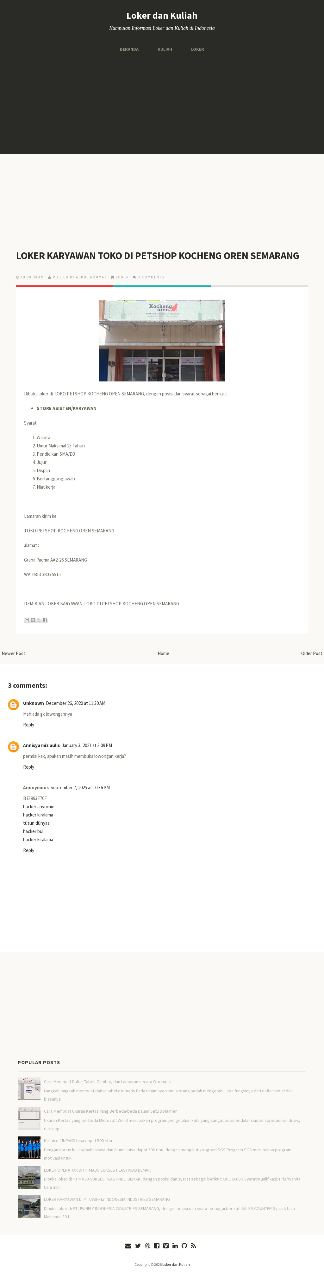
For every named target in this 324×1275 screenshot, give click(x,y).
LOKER (122, 277)
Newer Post (13, 653)
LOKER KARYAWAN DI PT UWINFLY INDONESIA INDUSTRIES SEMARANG (107, 1199)
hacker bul (33, 831)
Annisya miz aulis (41, 745)
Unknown (33, 703)
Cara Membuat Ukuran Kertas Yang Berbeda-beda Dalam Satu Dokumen (111, 1111)
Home (163, 653)
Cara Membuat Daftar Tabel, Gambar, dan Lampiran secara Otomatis (107, 1081)
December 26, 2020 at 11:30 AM (75, 703)
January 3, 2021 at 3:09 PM (87, 745)
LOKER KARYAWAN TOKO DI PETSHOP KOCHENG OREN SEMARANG (157, 255)
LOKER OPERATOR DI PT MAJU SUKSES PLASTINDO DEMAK (97, 1170)
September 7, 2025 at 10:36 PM (80, 787)
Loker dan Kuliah (162, 15)
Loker (197, 49)
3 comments (151, 277)
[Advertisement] (162, 103)
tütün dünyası (37, 823)
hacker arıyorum (38, 806)
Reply (28, 725)
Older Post (311, 653)
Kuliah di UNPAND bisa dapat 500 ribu (78, 1140)
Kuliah (165, 49)
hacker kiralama (38, 815)
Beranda (129, 49)
